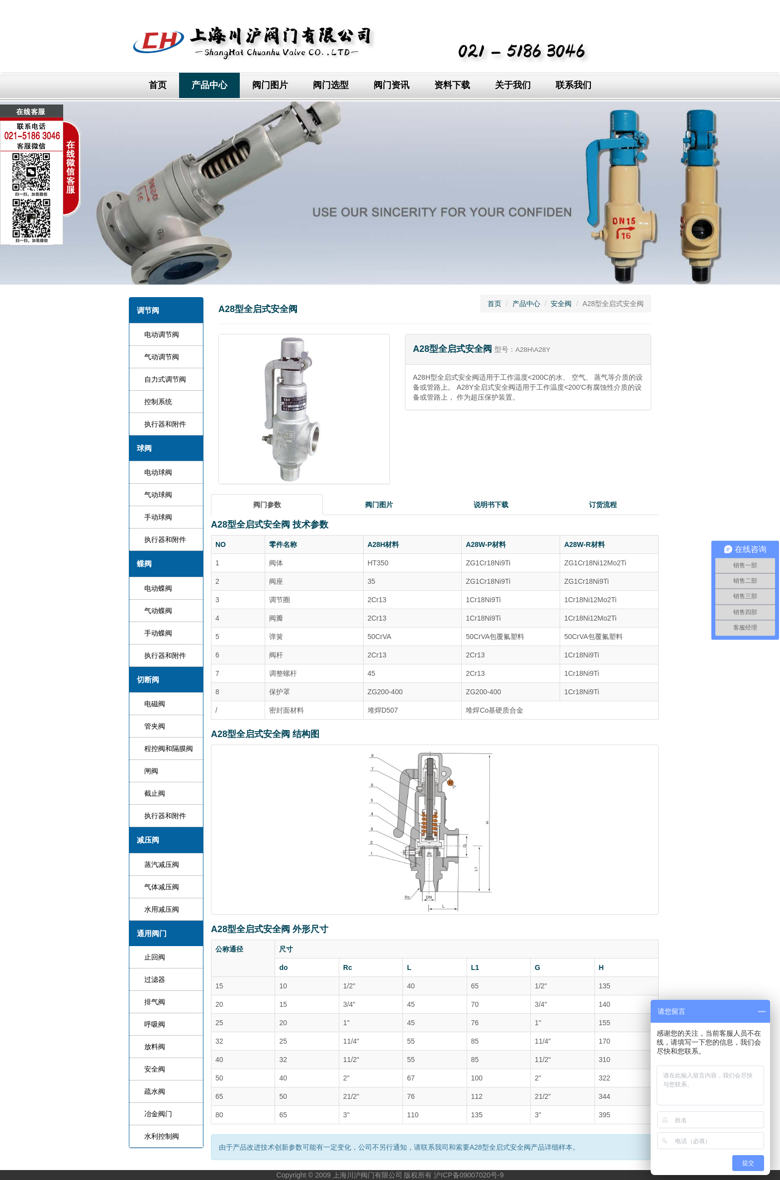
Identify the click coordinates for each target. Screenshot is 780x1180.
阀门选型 (331, 85)
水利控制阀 (161, 1136)
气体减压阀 (161, 887)
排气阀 (154, 1002)
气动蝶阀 (158, 611)
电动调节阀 (161, 334)
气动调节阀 (161, 357)
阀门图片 (270, 85)
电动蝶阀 (158, 588)
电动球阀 (158, 472)
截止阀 (154, 793)
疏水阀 (154, 1091)
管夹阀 (154, 726)
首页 (158, 85)
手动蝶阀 (158, 633)
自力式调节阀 (165, 379)
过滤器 (154, 979)
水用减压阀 (161, 909)
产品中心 (209, 85)
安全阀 (154, 1069)
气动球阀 (158, 495)
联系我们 (573, 85)
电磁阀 (154, 704)
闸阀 (151, 771)
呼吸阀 (154, 1024)
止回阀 (154, 957)
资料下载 (452, 85)
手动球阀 (158, 517)
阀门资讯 (391, 85)
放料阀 (154, 1047)
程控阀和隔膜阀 (168, 748)
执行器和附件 (165, 424)
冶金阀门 (158, 1114)
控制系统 (158, 402)
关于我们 (513, 85)
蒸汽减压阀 (161, 864)
